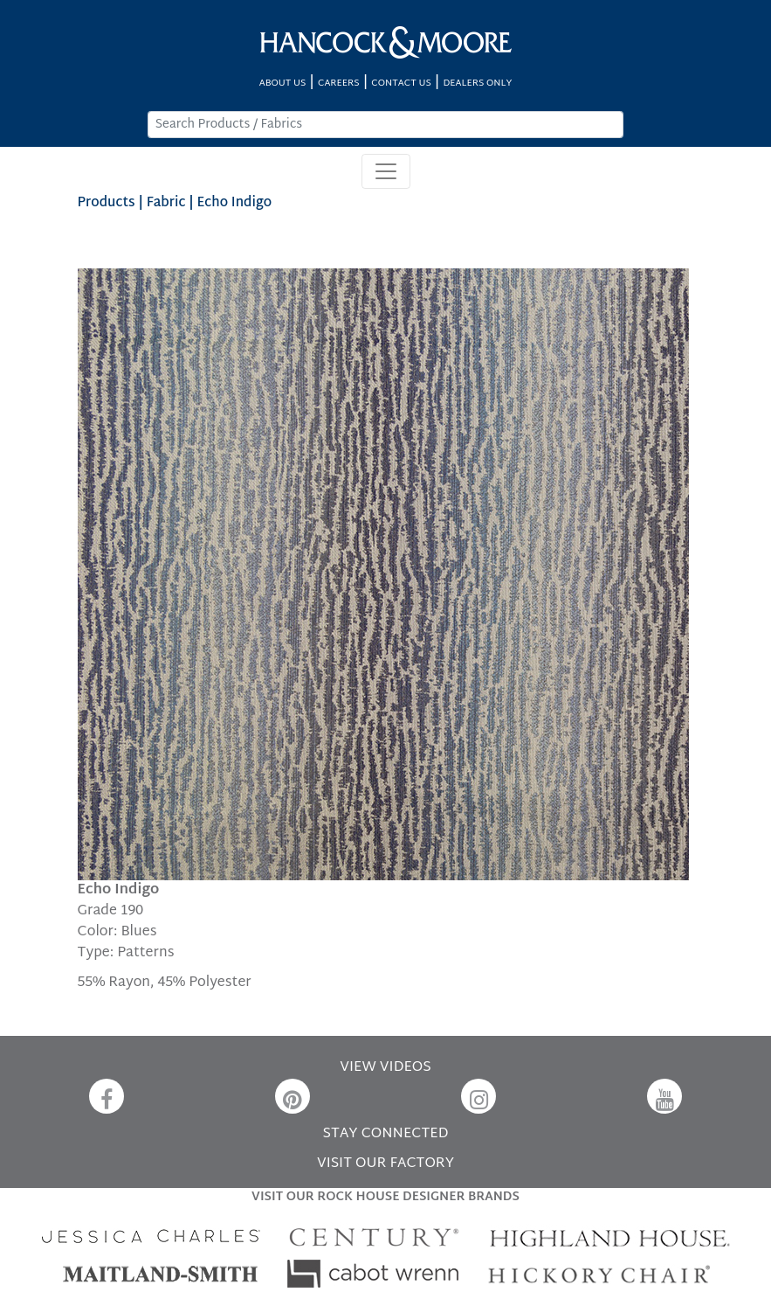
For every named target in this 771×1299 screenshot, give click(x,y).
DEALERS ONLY (477, 83)
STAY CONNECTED (386, 1134)
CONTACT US (400, 83)
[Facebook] (106, 1096)
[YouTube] (664, 1096)
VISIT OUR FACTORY (385, 1164)
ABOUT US (282, 83)
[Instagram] (478, 1096)
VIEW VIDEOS (385, 1067)
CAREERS (339, 83)
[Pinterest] (292, 1096)
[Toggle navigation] (385, 171)
